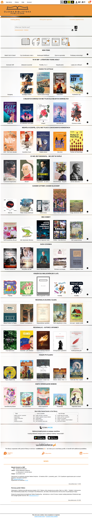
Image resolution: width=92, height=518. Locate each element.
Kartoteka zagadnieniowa (77, 19)
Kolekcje (26, 30)
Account (29, 2)
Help (23, 2)
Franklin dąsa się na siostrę (62, 415)
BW (65, 2)
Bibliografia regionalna (46, 19)
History (17, 2)
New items (9, 2)
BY (72, 2)
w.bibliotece (40, 448)
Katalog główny (15, 19)
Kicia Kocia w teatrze (61, 421)
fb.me (26, 480)
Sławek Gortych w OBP (18, 467)
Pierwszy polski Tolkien (18, 488)
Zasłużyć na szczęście (61, 418)
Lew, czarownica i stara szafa (41, 421)
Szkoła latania (38, 418)
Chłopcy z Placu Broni (18, 418)
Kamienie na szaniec (18, 421)
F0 (76, 2)
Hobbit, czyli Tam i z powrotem (20, 415)
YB (69, 2)
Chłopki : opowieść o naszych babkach (64, 419)
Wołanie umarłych (39, 419)
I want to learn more (39, 516)
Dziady (15, 419)
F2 (83, 2)
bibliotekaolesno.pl (18, 479)
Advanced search (19, 30)
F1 (79, 2)
